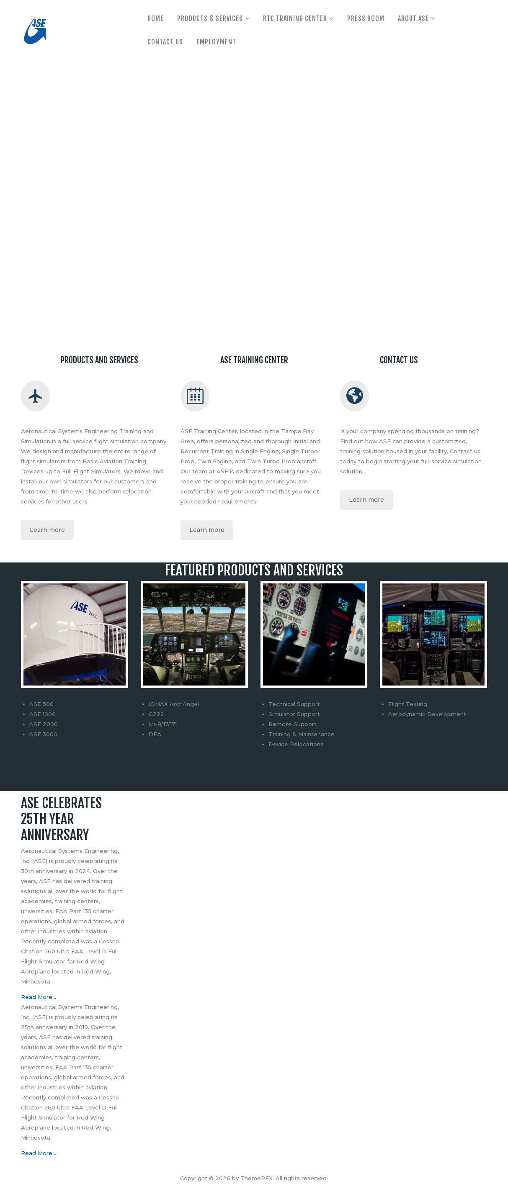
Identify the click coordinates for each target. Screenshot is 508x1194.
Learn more (47, 530)
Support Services (284, 692)
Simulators (37, 692)
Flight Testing (400, 692)
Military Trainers (165, 692)
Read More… (38, 997)
